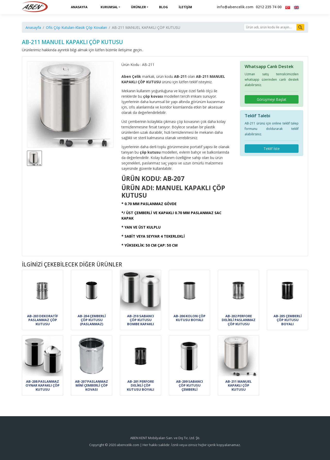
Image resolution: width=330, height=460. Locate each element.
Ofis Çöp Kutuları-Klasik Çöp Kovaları (76, 27)
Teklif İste (271, 148)
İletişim (185, 7)
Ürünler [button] (138, 7)
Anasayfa (79, 7)
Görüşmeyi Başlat (271, 99)
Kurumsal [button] (109, 7)
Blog (163, 7)
